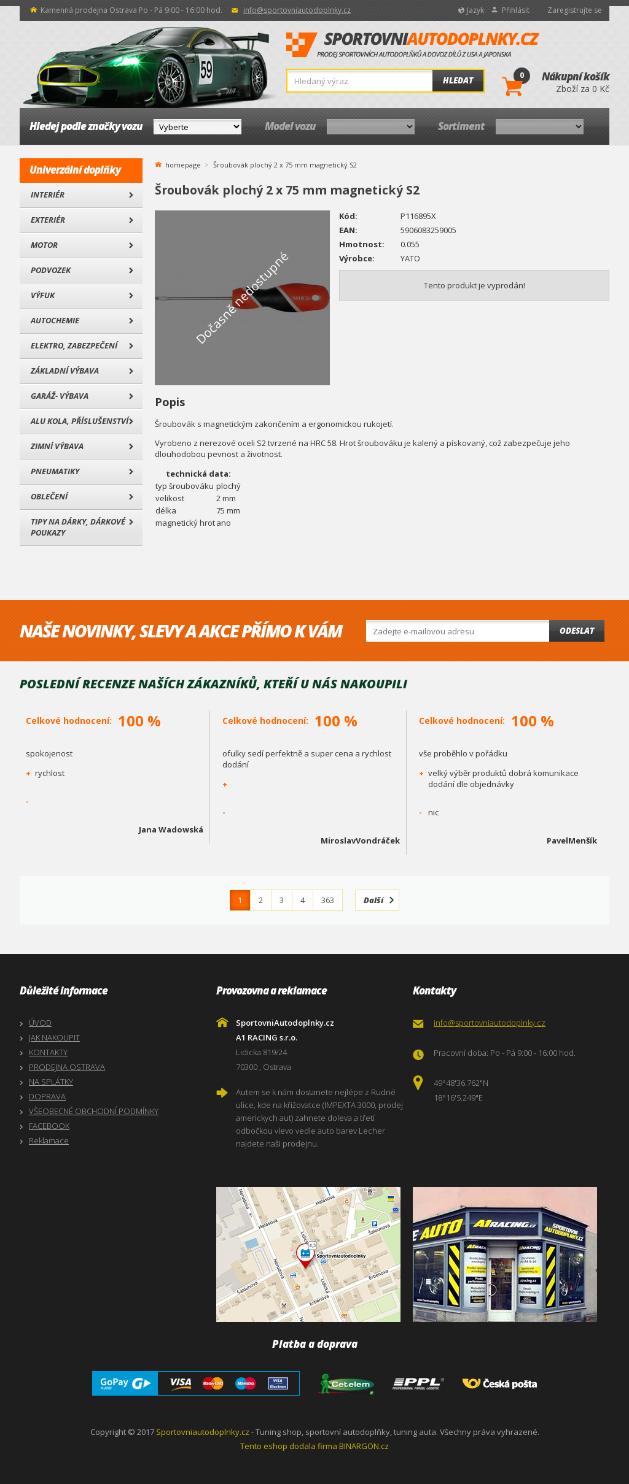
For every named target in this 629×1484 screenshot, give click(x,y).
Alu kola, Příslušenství (79, 420)
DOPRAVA (47, 1096)
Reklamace (49, 1140)
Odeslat (577, 630)
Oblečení (49, 496)
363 (327, 899)
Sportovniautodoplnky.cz (202, 1431)
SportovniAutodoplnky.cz (412, 45)
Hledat (458, 80)
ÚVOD (40, 1022)
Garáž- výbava (59, 395)
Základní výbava (65, 370)
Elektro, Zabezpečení (74, 345)
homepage (183, 163)
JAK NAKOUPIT (54, 1037)
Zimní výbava (57, 446)
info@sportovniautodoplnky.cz (297, 10)
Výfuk (43, 295)
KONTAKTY (48, 1052)
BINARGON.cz (364, 1445)
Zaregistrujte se (574, 10)
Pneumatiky (55, 471)
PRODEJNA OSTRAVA (67, 1066)
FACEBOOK (49, 1125)
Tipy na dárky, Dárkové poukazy (78, 527)
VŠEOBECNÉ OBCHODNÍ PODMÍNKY (93, 1111)
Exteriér (48, 219)
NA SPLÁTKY (51, 1081)
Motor (44, 244)
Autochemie (55, 320)
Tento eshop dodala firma (288, 1445)
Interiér (47, 194)
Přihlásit (515, 10)
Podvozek (51, 269)
